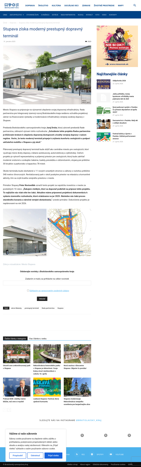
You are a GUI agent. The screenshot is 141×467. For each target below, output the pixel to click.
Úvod (5, 23)
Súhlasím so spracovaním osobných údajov (49, 290)
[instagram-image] (82, 435)
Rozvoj (80, 15)
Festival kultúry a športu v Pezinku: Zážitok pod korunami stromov (124, 136)
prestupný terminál (32, 308)
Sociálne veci (71, 5)
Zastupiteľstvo (17, 15)
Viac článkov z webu (38, 339)
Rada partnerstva (68, 15)
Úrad (5, 15)
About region (85, 464)
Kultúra (56, 5)
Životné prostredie (104, 5)
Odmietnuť (35, 455)
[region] (36, 445)
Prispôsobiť (18, 455)
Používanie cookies (118, 464)
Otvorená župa (32, 15)
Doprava (30, 5)
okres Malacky (16, 308)
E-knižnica (45, 15)
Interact (89, 15)
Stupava (60, 308)
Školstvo (43, 5)
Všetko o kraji (72, 464)
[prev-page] (4, 410)
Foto (97, 15)
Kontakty (113, 15)
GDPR (130, 464)
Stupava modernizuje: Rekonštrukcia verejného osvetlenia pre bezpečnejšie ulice (77, 401)
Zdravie (86, 5)
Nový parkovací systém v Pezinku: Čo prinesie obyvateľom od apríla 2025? (125, 109)
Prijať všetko (53, 455)
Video (104, 15)
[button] (134, 5)
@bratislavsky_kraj (88, 420)
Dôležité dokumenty (100, 464)
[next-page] (9, 410)
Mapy (121, 5)
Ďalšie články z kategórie (15, 339)
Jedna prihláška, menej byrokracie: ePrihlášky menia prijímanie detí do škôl (123, 96)
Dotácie (55, 15)
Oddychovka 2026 (119, 81)
